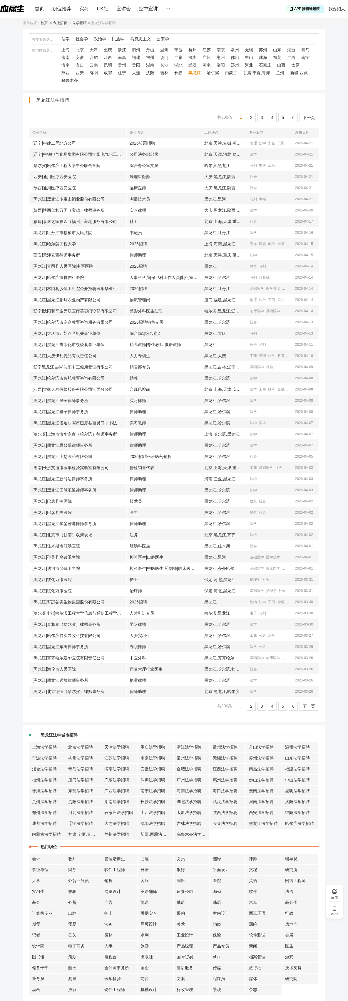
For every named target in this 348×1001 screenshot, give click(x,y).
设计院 (38, 946)
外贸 (72, 902)
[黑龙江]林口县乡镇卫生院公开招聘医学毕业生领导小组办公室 (79, 288)
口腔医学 (289, 557)
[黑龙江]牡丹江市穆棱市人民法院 (62, 232)
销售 (108, 880)
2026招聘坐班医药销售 (151, 456)
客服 (144, 880)
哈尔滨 (213, 72)
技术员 (136, 501)
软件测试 (257, 935)
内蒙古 (231, 72)
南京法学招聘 (152, 758)
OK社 (102, 8)
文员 (181, 858)
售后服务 (185, 967)
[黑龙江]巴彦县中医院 (52, 501)
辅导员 (291, 858)
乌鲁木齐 (69, 80)
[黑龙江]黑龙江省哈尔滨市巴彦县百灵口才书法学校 (78, 423)
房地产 (291, 924)
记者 (36, 935)
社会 (253, 177)
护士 (134, 579)
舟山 (150, 49)
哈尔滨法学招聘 (299, 823)
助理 (144, 858)
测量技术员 (140, 199)
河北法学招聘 (80, 812)
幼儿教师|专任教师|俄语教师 (155, 344)
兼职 (72, 891)
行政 (289, 913)
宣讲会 (124, 8)
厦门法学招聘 (80, 779)
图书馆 (38, 956)
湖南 (150, 65)
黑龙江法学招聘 (263, 823)
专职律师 (138, 646)
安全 (271, 143)
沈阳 (150, 72)
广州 (207, 57)
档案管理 (257, 956)
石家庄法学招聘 (118, 812)
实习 (84, 8)
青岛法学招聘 (80, 769)
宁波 (178, 49)
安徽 (80, 57)
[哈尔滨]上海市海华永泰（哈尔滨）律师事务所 (74, 434)
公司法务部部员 (144, 154)
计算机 (282, 244)
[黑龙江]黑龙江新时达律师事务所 (62, 478)
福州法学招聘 (44, 779)
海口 (80, 65)
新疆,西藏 (299, 72)
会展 (289, 935)
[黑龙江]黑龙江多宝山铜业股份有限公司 (68, 199)
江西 (108, 57)
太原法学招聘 (189, 812)
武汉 (192, 65)
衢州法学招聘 (225, 747)
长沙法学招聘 (152, 801)
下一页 (309, 117)
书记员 (136, 232)
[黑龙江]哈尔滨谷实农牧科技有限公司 (66, 635)
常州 (235, 49)
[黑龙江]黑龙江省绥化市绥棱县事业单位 (68, 344)
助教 (134, 378)
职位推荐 (61, 8)
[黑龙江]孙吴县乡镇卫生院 (56, 557)
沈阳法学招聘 (152, 823)
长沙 (164, 65)
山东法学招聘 (297, 758)
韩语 (217, 902)
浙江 (122, 49)
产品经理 (185, 946)
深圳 (192, 57)
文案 (181, 978)
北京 (80, 49)
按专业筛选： (42, 39)
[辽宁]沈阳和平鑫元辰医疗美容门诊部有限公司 (74, 311)
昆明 (108, 65)
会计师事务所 (116, 967)
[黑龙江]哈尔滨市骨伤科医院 (58, 277)
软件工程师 (114, 869)
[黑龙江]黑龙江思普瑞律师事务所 (62, 445)
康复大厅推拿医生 (146, 669)
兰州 (280, 72)
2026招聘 (138, 243)
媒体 (253, 978)
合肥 (94, 57)
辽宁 (122, 72)
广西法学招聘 (116, 790)
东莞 (277, 57)
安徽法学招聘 (152, 769)
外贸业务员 (78, 880)
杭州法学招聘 (80, 758)
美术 (262, 423)
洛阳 (221, 65)
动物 (253, 602)
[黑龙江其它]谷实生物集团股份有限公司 (68, 602)
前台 (144, 978)
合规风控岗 (140, 389)
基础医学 (257, 289)
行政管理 (185, 989)
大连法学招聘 (116, 823)
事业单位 (40, 869)
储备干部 (40, 967)
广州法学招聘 (189, 779)
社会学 (82, 39)
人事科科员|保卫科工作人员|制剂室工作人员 (165, 277)
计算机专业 (42, 913)
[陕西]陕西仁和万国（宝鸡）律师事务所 (68, 210)
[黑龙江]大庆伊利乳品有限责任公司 (64, 355)
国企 (144, 967)
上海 (65, 49)
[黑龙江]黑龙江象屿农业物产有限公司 (66, 299)
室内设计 (221, 913)
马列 (253, 165)
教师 (72, 858)
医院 (217, 880)
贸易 (72, 924)
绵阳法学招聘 (297, 812)
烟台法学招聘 (44, 769)
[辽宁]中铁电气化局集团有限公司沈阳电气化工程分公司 (79, 154)
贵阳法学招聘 (80, 801)
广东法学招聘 (116, 779)
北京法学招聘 (80, 747)
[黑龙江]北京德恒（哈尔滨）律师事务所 (68, 691)
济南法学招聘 (116, 769)
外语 (253, 345)
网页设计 (112, 891)
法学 (65, 39)
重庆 (108, 49)
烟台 (291, 49)
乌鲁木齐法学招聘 (193, 834)
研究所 (291, 869)
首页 (39, 8)
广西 (291, 57)
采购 (181, 913)
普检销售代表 (142, 467)
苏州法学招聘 (261, 758)
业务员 (38, 978)
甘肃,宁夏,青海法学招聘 (84, 834)
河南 (207, 65)
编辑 (181, 880)
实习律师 (138, 210)
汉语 (290, 143)
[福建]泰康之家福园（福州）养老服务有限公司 (74, 221)
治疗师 (136, 590)
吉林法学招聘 (189, 823)
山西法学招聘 (152, 812)
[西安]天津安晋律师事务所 (56, 255)
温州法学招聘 (297, 747)
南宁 (305, 57)
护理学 (255, 580)
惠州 (221, 57)
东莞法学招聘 (80, 790)
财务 (72, 869)
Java (217, 891)
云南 (94, 65)
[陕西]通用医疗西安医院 (54, 188)
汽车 (253, 902)
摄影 (72, 989)
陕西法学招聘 (225, 812)
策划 (72, 956)
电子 (262, 165)
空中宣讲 (148, 8)
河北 (249, 65)
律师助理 (138, 255)
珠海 (263, 57)
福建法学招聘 (297, 769)
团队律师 (138, 624)
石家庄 (265, 65)
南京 (221, 49)
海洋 (253, 244)
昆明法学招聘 (297, 790)
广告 (108, 902)
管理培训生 (114, 858)
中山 (249, 57)
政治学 (100, 39)
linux (217, 924)
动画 (36, 989)
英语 (253, 880)
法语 (289, 891)
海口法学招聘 (225, 790)
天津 (94, 49)
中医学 (287, 568)
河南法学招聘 (261, 801)
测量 (72, 978)
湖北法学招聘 (189, 801)
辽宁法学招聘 (80, 823)
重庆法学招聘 (152, 747)
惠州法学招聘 (225, 779)
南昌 (122, 57)
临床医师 (138, 188)
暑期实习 (148, 913)
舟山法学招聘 (261, 747)
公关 (72, 935)
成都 (108, 72)
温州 (164, 49)
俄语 (181, 902)
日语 (144, 869)
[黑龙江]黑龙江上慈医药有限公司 (62, 456)
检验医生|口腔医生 (147, 557)
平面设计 (221, 869)
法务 (134, 534)
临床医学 (289, 289)
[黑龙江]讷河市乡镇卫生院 (56, 568)
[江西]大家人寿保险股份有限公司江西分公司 (72, 389)
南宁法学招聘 (152, 790)
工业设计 (185, 935)
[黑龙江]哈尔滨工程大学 (54, 243)
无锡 (249, 49)
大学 (36, 880)
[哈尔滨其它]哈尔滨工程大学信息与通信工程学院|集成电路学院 (79, 613)
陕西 (65, 72)
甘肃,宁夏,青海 (256, 72)
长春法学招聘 (225, 823)
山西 (281, 65)
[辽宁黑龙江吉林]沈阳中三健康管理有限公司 (72, 367)
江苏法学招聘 (116, 758)
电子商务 (76, 946)
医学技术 (273, 289)
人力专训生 (140, 355)
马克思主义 (140, 39)
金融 (281, 389)
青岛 (305, 49)
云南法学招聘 (261, 790)
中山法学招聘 (297, 779)
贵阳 (136, 65)
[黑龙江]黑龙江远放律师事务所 (60, 680)
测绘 (262, 199)
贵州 (122, 65)
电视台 (110, 956)
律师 (253, 858)
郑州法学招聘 (44, 812)
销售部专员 (140, 367)
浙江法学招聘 (189, 747)
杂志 (253, 989)
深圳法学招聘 (152, 779)
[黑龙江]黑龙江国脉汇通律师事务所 (64, 490)
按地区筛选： (42, 50)
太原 (295, 65)
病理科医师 (140, 176)
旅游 (144, 946)
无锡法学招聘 (225, 758)
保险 (217, 935)
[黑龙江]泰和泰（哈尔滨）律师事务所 (66, 624)
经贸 (290, 389)
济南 (65, 57)
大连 (136, 72)
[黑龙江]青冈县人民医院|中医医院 (62, 266)
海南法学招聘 (189, 790)
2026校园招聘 (142, 143)
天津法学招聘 (116, 747)
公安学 (163, 39)
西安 (80, 72)
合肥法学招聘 (189, 769)
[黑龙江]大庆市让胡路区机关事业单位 (66, 333)
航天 (72, 967)
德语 (144, 902)
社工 (134, 221)
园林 (108, 935)
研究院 (291, 978)
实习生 (38, 891)
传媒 (217, 967)
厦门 (164, 57)
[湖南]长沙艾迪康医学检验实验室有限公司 (70, 467)
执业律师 (138, 680)
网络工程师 (295, 880)
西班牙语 (257, 913)
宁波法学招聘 (44, 758)
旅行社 (255, 967)
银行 (181, 869)
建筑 (262, 244)
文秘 (253, 869)
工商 (281, 143)
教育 (253, 266)
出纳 (72, 913)
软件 (253, 891)
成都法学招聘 (44, 823)
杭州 (192, 49)
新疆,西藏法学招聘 (156, 834)
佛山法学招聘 (261, 779)
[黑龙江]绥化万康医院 (52, 579)
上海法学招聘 (44, 747)
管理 (253, 143)
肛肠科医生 (140, 546)
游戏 (289, 956)
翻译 (217, 858)
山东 (277, 49)
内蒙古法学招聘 (46, 834)
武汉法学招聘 (225, 801)
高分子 (291, 902)
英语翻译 (148, 891)
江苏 (207, 49)
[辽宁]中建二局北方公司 (54, 143)
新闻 (253, 946)
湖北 (178, 65)
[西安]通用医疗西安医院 (54, 176)
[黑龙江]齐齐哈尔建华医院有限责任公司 (68, 658)
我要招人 (337, 8)
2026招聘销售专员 (146, 322)
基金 (36, 902)
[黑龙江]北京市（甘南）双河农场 (62, 534)
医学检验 (112, 978)
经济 (271, 389)
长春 (178, 72)
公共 (281, 300)
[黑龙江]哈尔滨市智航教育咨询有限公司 (68, 378)
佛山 (235, 57)
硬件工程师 (114, 989)
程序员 (219, 978)
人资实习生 (140, 635)
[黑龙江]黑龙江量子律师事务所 (60, 400)
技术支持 (293, 967)
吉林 (164, 72)
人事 (108, 946)
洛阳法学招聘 (297, 801)
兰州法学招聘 (116, 834)
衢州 (136, 49)
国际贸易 (185, 956)
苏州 (263, 49)
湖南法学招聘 (116, 801)
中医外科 (138, 658)
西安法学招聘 (261, 812)
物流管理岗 (140, 299)
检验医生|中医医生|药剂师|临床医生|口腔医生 (165, 568)
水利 (144, 935)
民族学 (118, 39)
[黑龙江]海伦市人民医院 (54, 669)
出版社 (146, 956)
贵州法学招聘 (44, 801)
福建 (136, 57)
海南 (65, 65)
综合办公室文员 (144, 165)
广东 (178, 57)
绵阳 (94, 72)
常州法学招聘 (189, 758)
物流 (253, 300)
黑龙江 (194, 72)
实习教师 (138, 423)
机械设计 (148, 989)
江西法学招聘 (225, 769)
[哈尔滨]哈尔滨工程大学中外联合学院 (66, 165)
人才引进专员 (142, 613)
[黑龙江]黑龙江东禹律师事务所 (60, 646)
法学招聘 (80, 23)
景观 (217, 989)
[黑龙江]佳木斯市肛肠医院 (56, 546)
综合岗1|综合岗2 (145, 333)
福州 (150, 57)
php (216, 956)
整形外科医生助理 (146, 311)
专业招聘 (60, 23)
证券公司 (185, 891)
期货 (36, 924)
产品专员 (221, 946)
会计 (36, 858)
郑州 (235, 65)
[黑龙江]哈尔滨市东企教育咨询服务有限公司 (72, 322)
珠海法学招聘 (44, 790)
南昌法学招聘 (261, 769)
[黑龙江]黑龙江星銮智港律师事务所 (64, 523)
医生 (134, 512)
